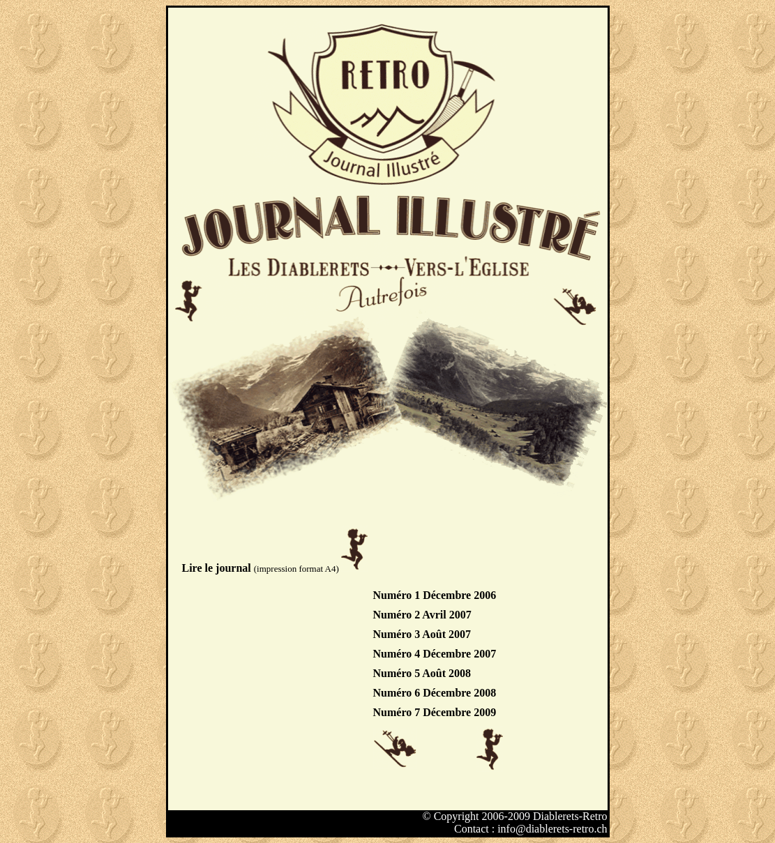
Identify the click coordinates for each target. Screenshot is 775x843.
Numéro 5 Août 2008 (422, 673)
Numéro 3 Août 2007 (422, 634)
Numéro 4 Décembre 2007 (435, 654)
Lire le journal (218, 568)
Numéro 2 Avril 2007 (422, 615)
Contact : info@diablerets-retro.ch (531, 829)
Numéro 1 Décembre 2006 (435, 595)
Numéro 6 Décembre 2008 (435, 693)
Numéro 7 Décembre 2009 (435, 712)
